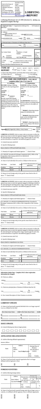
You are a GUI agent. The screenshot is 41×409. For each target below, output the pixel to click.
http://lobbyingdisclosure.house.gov (11, 14)
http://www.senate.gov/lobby (22, 15)
